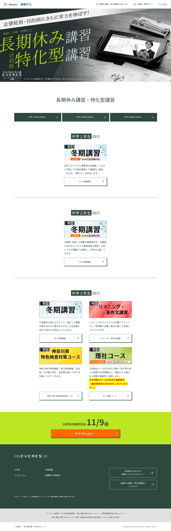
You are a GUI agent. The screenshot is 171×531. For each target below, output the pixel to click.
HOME (17, 469)
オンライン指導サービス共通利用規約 (60, 513)
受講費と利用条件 (52, 475)
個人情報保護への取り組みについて (35, 527)
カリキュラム (20, 475)
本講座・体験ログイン (145, 4)
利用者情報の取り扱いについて (113, 513)
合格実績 (49, 469)
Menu (162, 4)
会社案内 (18, 527)
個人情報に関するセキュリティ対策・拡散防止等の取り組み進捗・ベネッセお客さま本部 (85, 517)
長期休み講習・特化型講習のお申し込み (113, 4)
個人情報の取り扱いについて (88, 513)
